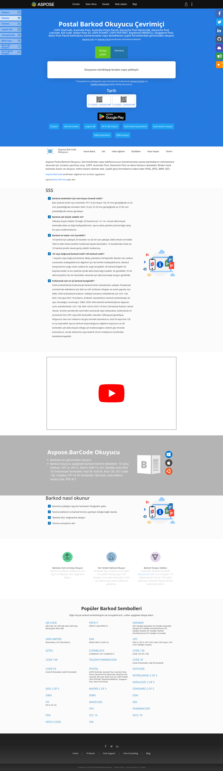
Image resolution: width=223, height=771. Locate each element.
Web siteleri (121, 4)
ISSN (135, 695)
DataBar (138, 622)
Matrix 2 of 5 (98, 688)
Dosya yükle (103, 52)
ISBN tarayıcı (122, 135)
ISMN (92, 695)
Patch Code (53, 722)
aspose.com (88, 39)
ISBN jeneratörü (102, 135)
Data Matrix (54, 639)
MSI (135, 702)
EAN (91, 639)
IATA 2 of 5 (52, 688)
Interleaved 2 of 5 (145, 675)
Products (91, 753)
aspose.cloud (104, 39)
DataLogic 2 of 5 (144, 682)
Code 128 (138, 650)
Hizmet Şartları (137, 81)
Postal (93, 668)
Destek (105, 4)
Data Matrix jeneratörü (135, 126)
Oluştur (54, 126)
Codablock (96, 650)
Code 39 (138, 659)
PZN (48, 715)
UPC (135, 639)
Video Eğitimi (118, 151)
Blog (148, 753)
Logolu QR (90, 126)
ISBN (48, 695)
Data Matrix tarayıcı (163, 126)
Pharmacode (141, 708)
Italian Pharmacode (103, 659)
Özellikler (136, 151)
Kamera (119, 50)
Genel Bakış (89, 151)
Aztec (49, 650)
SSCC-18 (137, 715)
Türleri (169, 151)
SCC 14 (93, 715)
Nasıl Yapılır (153, 151)
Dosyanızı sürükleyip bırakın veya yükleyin (111, 69)
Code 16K (52, 659)
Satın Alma (90, 4)
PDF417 (93, 622)
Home (75, 753)
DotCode (139, 668)
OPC (91, 708)
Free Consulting (130, 753)
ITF (47, 702)
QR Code (51, 622)
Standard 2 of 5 (143, 688)
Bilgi (135, 4)
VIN (91, 722)
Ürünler (76, 4)
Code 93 (51, 668)
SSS (103, 151)
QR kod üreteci (71, 126)
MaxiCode (95, 702)
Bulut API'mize (59, 179)
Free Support (109, 753)
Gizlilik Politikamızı (100, 84)
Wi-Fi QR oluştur (110, 126)
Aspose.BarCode (54, 174)
